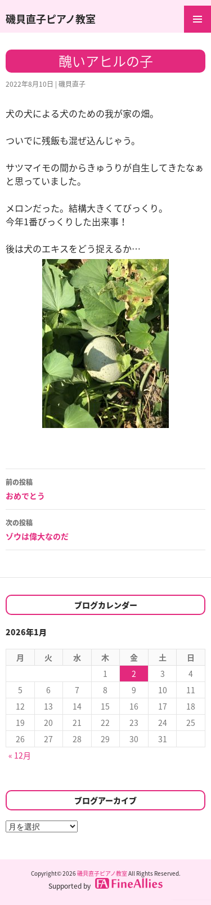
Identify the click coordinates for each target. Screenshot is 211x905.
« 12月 (19, 755)
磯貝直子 (72, 84)
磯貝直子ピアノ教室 (51, 18)
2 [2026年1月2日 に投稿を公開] (134, 673)
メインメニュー (197, 19)
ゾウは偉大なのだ (105, 529)
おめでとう (105, 488)
